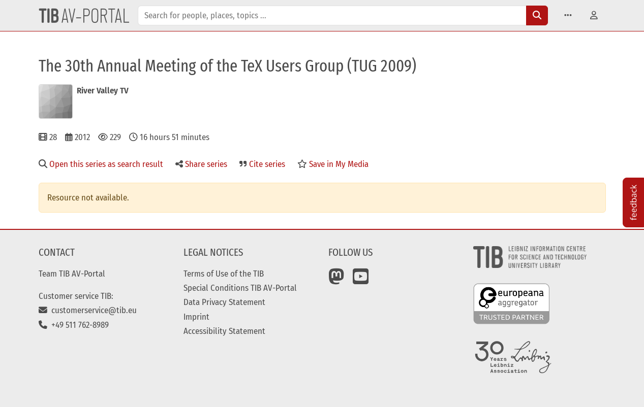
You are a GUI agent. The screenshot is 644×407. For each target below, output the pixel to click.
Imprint (196, 317)
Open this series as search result (101, 164)
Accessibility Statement (224, 331)
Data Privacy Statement (224, 302)
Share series (201, 164)
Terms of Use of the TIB (223, 273)
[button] (568, 15)
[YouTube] (361, 280)
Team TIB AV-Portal (72, 273)
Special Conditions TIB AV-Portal (240, 288)
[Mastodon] (336, 280)
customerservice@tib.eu (88, 310)
